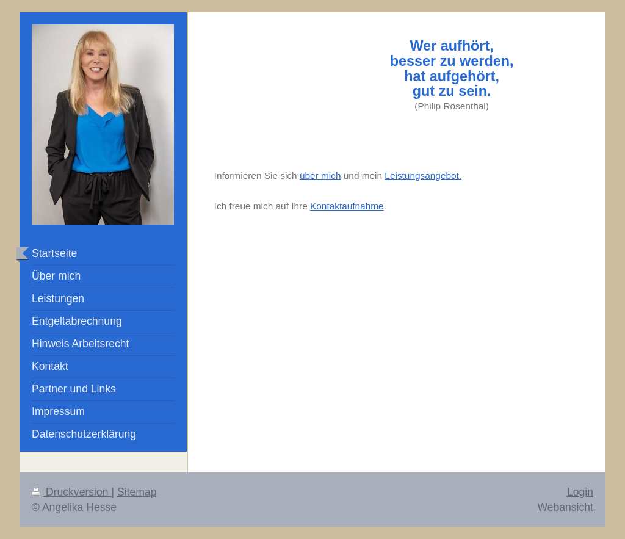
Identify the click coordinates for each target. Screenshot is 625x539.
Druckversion (71, 492)
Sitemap (137, 492)
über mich (320, 175)
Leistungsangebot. (423, 175)
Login (580, 492)
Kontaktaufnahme (347, 206)
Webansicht (565, 507)
